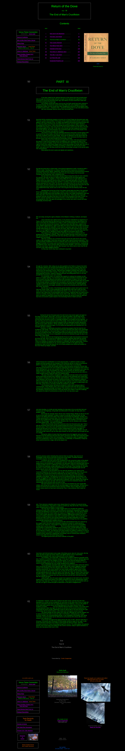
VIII (46, 54)
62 (78, 42)
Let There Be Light (55, 57)
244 (79, 57)
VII (46, 51)
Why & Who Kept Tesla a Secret (26, 40)
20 (78, 36)
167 (79, 51)
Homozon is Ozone (22, 737)
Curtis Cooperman (62, 720)
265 (79, 60)
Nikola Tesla (20, 43)
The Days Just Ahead (56, 36)
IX (45, 57)
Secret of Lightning (22, 37)
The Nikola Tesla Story (56, 45)
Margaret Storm (21, 46)
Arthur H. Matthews (22, 51)
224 (79, 54)
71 (78, 45)
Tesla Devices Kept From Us (25, 59)
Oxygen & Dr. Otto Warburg (25, 730)
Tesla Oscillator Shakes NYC (25, 54)
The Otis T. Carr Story (56, 54)
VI (45, 48)
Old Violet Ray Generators (24, 727)
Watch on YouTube (95, 727)
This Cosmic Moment (56, 42)
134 (79, 48)
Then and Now (23, 56)
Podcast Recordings (23, 61)
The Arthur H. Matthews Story (58, 51)
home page (32, 34)
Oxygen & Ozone (22, 724)
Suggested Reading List (56, 60)
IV (45, 42)
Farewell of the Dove (55, 48)
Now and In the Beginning (57, 33)
